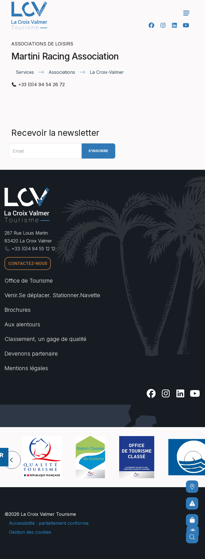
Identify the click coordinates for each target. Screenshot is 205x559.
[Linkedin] (174, 25)
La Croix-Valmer (107, 72)
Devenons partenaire (31, 353)
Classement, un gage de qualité (45, 339)
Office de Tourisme (28, 280)
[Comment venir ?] (192, 486)
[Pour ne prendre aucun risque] (192, 503)
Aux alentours (22, 324)
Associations (62, 72)
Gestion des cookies (30, 532)
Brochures (17, 309)
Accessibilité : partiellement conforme (49, 523)
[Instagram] (163, 25)
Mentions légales (26, 368)
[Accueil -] (29, 15)
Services (25, 72)
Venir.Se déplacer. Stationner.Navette (52, 295)
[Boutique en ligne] (192, 520)
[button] (12, 460)
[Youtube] (186, 25)
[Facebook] (151, 25)
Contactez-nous (27, 263)
